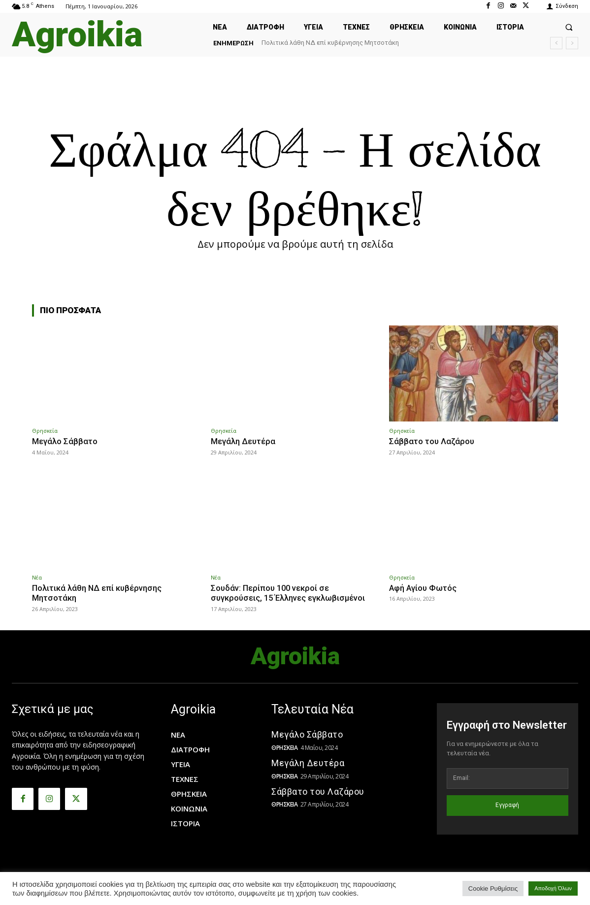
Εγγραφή (507, 804)
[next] (572, 43)
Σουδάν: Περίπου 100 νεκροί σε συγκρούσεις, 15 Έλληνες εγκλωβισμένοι (290, 592)
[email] (507, 778)
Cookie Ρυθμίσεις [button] (493, 888)
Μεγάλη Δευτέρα (244, 441)
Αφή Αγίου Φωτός (424, 587)
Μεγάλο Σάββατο (65, 441)
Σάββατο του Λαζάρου (432, 441)
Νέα (37, 577)
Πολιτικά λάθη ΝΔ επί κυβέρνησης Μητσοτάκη (330, 42)
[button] (568, 27)
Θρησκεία (45, 430)
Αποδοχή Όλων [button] (553, 888)
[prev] (556, 43)
